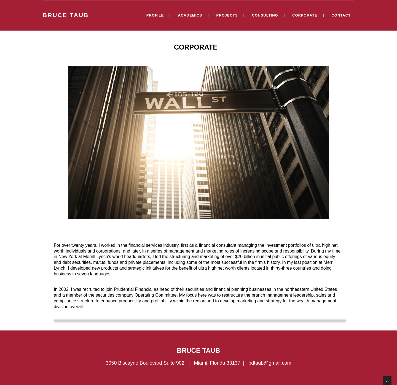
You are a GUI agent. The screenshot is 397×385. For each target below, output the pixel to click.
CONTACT (341, 15)
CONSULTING (265, 15)
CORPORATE (304, 15)
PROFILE (155, 15)
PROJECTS (227, 15)
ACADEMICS (190, 15)
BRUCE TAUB (66, 15)
